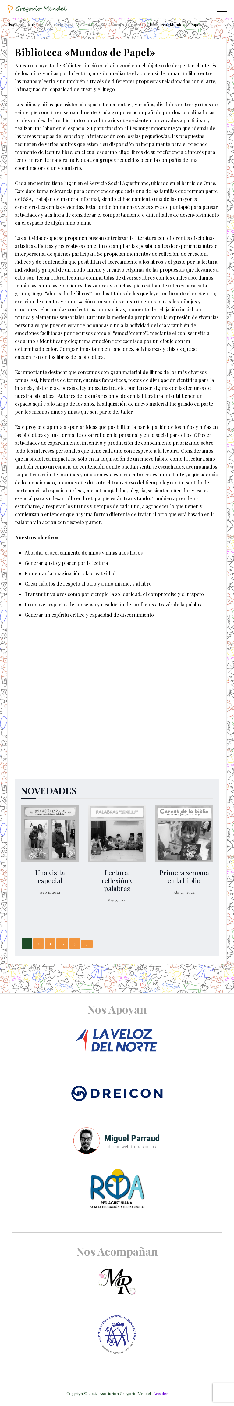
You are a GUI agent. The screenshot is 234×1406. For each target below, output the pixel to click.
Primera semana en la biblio (184, 876)
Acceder (161, 1393)
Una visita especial (50, 876)
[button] (222, 8)
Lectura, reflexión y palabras (117, 880)
